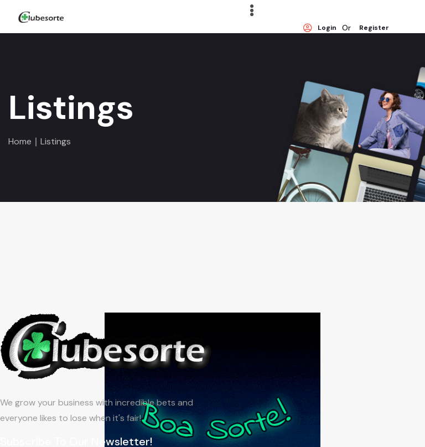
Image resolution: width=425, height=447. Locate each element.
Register (374, 28)
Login (319, 28)
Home (20, 141)
